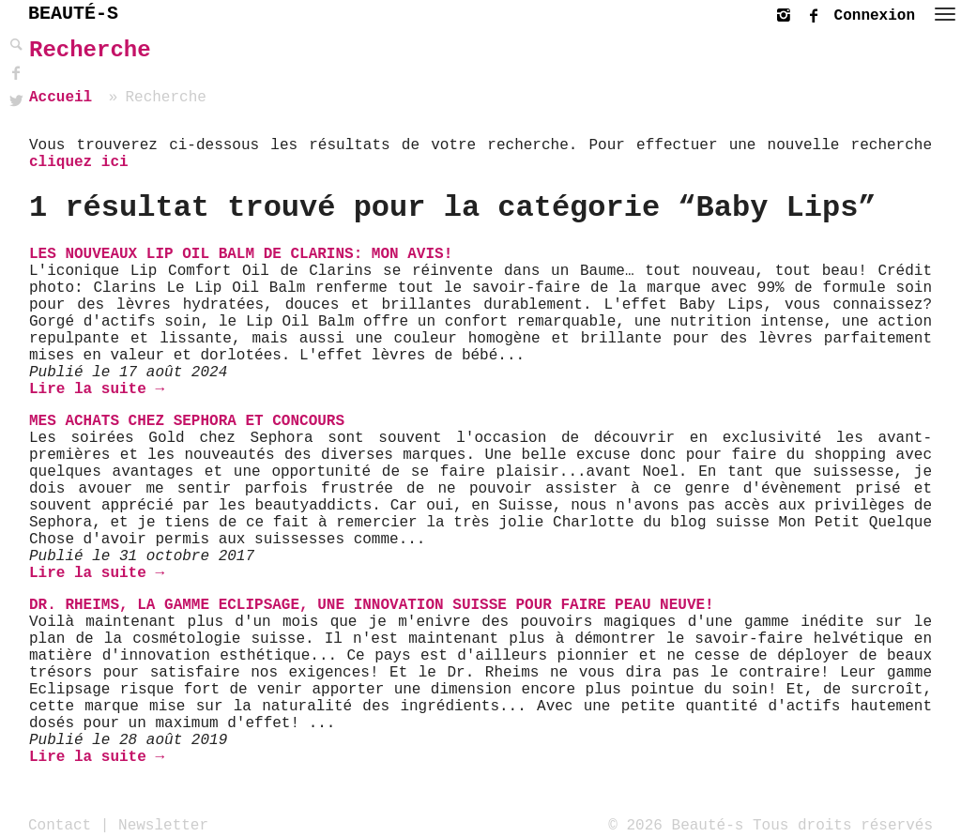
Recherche (90, 50)
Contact (59, 824)
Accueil (60, 97)
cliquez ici (79, 162)
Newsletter (163, 824)
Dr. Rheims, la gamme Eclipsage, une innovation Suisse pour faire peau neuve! (371, 605)
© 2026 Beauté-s (675, 824)
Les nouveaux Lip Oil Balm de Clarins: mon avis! (240, 254)
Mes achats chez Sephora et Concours (186, 421)
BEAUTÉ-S (73, 13)
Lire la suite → (96, 389)
